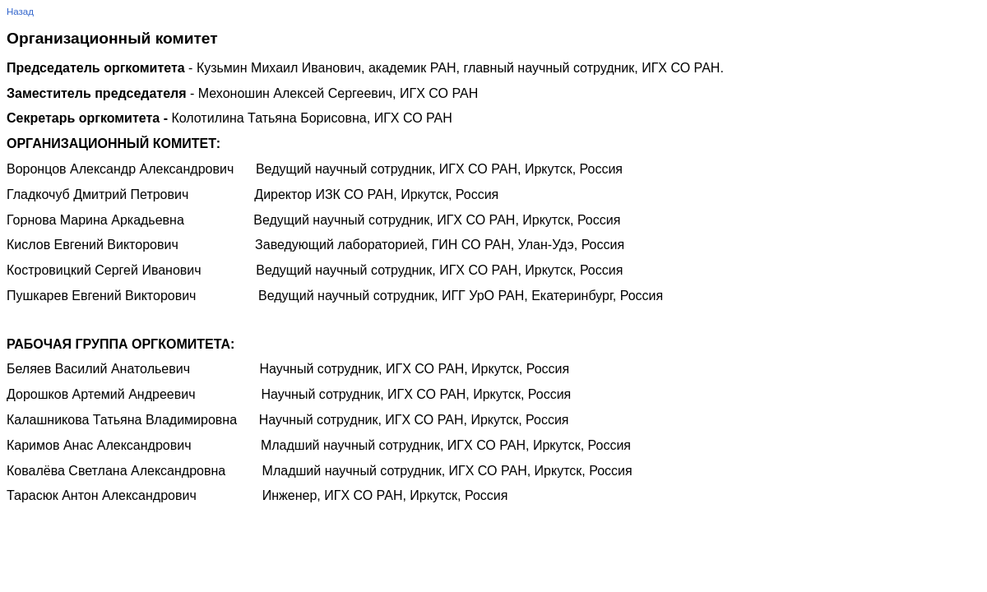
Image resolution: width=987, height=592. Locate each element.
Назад (20, 11)
